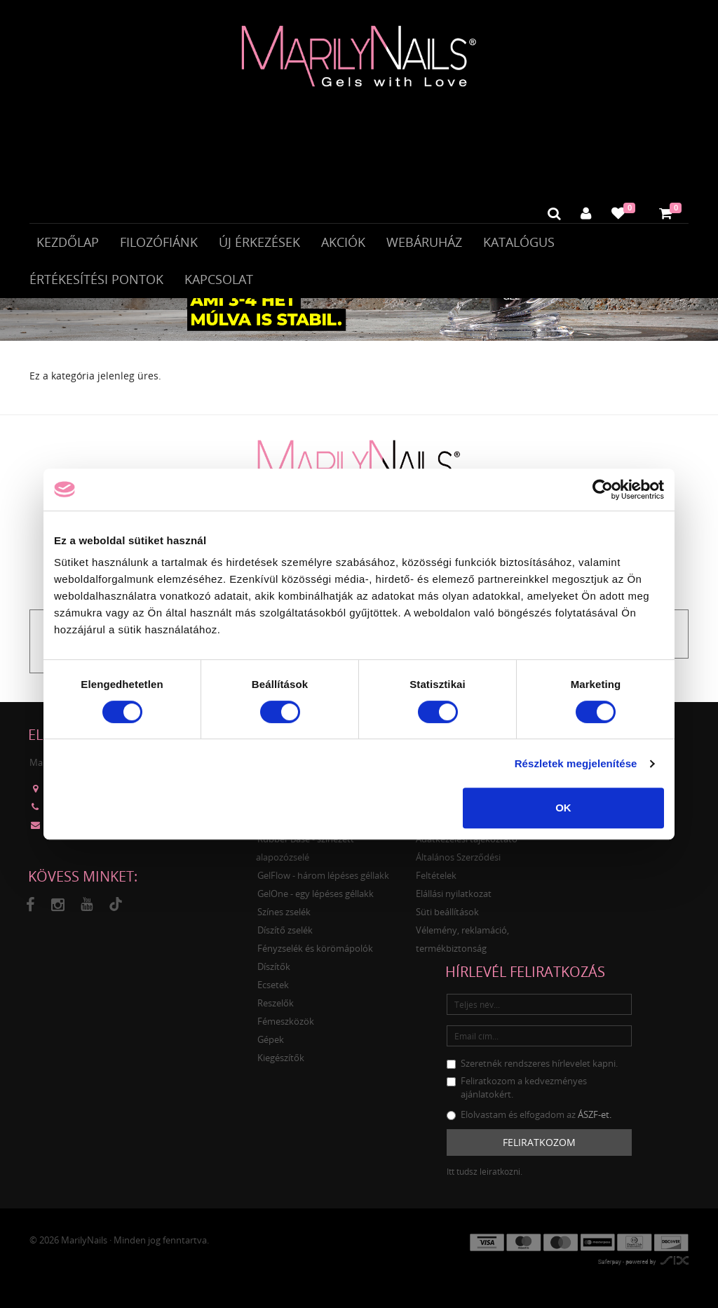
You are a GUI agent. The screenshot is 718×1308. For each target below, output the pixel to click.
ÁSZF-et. (594, 1122)
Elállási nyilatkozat (454, 902)
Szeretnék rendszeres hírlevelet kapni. (532, 1071)
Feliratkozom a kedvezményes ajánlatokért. (517, 1096)
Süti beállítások (447, 920)
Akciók (343, 244)
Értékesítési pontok (96, 281)
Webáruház (424, 244)
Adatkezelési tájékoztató (466, 847)
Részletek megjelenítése (576, 763)
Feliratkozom (539, 1150)
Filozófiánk (159, 244)
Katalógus (519, 244)
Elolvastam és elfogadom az (529, 1122)
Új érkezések (259, 244)
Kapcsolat (218, 281)
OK (563, 808)
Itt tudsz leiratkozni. (484, 1179)
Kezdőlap (67, 244)
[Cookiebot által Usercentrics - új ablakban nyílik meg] (602, 489)
